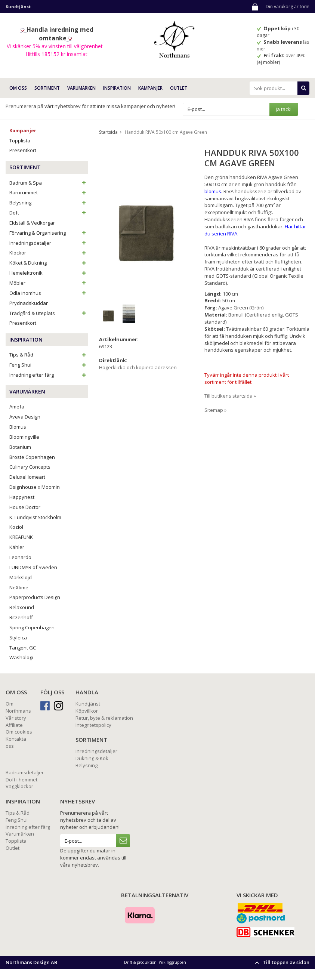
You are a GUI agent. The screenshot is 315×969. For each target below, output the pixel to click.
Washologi (21, 657)
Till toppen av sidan (281, 962)
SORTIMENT (47, 88)
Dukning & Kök (91, 758)
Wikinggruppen (172, 962)
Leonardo (20, 557)
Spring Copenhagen (32, 627)
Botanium (20, 447)
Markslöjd (20, 577)
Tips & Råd (48, 354)
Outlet (178, 88)
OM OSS (18, 88)
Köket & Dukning (48, 262)
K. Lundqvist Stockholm (35, 517)
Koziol (16, 527)
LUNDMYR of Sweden (33, 567)
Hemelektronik (48, 272)
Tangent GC (22, 647)
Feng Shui (48, 364)
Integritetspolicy (93, 725)
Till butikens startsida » (230, 395)
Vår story (16, 718)
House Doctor (24, 507)
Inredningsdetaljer (48, 243)
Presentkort (22, 150)
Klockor (48, 252)
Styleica (18, 637)
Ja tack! (283, 109)
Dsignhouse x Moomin (34, 487)
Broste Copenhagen (32, 457)
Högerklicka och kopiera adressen (138, 367)
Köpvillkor (86, 710)
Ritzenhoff (21, 617)
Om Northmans (18, 707)
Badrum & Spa (48, 182)
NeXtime (18, 587)
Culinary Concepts (29, 466)
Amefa (16, 406)
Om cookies (19, 731)
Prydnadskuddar (28, 303)
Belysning (48, 202)
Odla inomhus (48, 293)
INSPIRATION (117, 88)
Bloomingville (24, 436)
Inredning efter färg (48, 374)
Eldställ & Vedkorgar (32, 222)
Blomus (17, 426)
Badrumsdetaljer (25, 772)
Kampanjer (150, 88)
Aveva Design (24, 416)
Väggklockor (19, 786)
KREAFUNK (21, 537)
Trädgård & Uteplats (48, 313)
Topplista (19, 140)
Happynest (21, 497)
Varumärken (20, 833)
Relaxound (21, 607)
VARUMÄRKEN (81, 88)
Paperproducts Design (34, 597)
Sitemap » (215, 410)
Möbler (48, 283)
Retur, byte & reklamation (104, 718)
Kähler (16, 547)
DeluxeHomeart (27, 476)
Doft (48, 212)
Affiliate (14, 725)
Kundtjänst (87, 703)
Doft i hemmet (21, 779)
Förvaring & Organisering (48, 232)
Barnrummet (48, 192)
